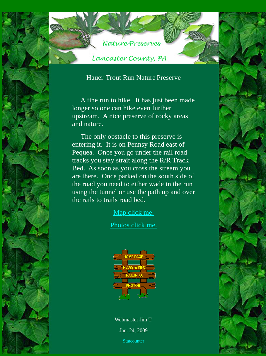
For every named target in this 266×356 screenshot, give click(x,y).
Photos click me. (133, 225)
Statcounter (133, 340)
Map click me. (133, 212)
